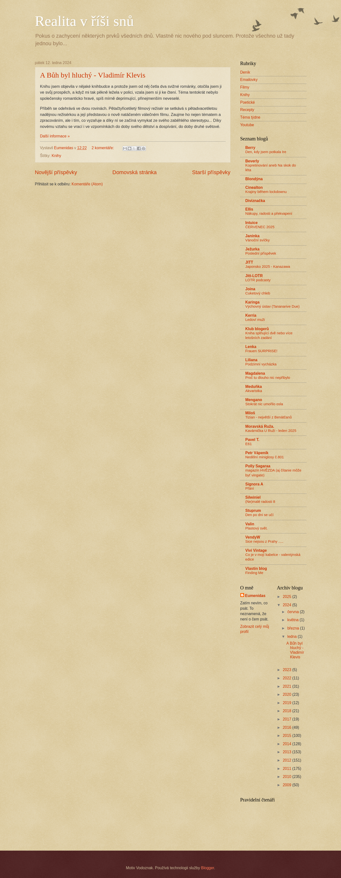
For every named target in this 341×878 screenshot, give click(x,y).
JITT (249, 262)
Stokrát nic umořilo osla (264, 404)
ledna (292, 636)
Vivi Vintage (256, 550)
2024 (287, 605)
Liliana (251, 360)
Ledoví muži (255, 320)
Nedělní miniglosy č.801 (264, 457)
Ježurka (252, 249)
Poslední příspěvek (260, 253)
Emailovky (249, 80)
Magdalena (255, 373)
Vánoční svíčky (257, 240)
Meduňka (253, 386)
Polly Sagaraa (258, 466)
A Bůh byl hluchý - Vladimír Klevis (92, 75)
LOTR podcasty (258, 280)
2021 (287, 686)
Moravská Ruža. (259, 426)
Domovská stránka (134, 172)
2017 (287, 719)
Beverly (252, 161)
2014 (287, 744)
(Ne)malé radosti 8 (260, 502)
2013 (287, 752)
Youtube (247, 125)
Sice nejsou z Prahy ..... (264, 541)
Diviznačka (255, 201)
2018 (287, 711)
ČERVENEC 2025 (260, 227)
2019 (287, 703)
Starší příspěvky (211, 172)
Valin (249, 524)
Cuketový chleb (257, 293)
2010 (287, 777)
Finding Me (254, 573)
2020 (287, 694)
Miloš (250, 413)
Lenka (250, 347)
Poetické (247, 102)
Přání (249, 488)
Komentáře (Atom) (87, 184)
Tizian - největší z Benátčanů (268, 417)
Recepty (247, 110)
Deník (245, 72)
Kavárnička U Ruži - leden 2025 (271, 431)
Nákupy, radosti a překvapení (268, 213)
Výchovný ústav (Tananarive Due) (272, 306)
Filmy (244, 87)
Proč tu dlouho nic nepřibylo (267, 378)
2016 (287, 727)
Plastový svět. (256, 528)
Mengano (253, 400)
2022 (287, 678)
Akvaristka (253, 391)
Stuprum (253, 510)
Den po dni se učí (259, 515)
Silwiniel (253, 497)
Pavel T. (252, 440)
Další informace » (55, 136)
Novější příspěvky (56, 172)
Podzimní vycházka (261, 364)
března (293, 628)
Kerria (250, 315)
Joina (250, 289)
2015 (287, 735)
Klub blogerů (257, 329)
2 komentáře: (103, 148)
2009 (287, 785)
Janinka (252, 236)
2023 (287, 670)
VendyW (252, 537)
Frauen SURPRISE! (261, 351)
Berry (250, 148)
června (293, 612)
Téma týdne (250, 117)
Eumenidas (255, 596)
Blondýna (254, 179)
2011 (287, 768)
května (293, 620)
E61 (248, 444)
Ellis (249, 209)
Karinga (252, 302)
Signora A (254, 484)
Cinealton (254, 187)
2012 (287, 760)
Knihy (56, 156)
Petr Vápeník (257, 453)
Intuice (251, 223)
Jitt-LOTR (254, 276)
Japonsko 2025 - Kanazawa (267, 267)
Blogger (207, 868)
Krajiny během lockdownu (266, 192)
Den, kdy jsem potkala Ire (265, 152)
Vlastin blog (256, 568)
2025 (287, 597)
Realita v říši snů (84, 21)
